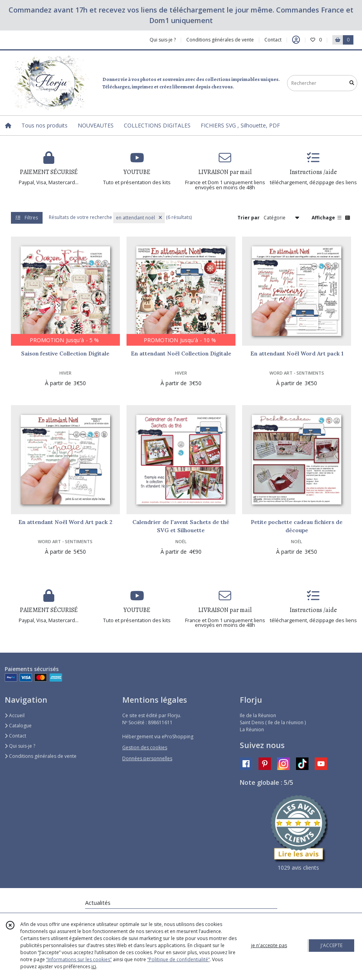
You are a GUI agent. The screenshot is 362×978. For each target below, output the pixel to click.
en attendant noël (139, 217)
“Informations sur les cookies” (79, 959)
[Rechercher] (352, 83)
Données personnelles (147, 758)
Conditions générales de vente (41, 756)
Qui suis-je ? (20, 746)
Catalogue (18, 725)
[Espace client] (296, 40)
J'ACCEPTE (331, 945)
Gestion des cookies (144, 747)
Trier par (248, 217)
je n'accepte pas (269, 945)
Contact (273, 39)
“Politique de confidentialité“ (178, 959)
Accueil (15, 715)
